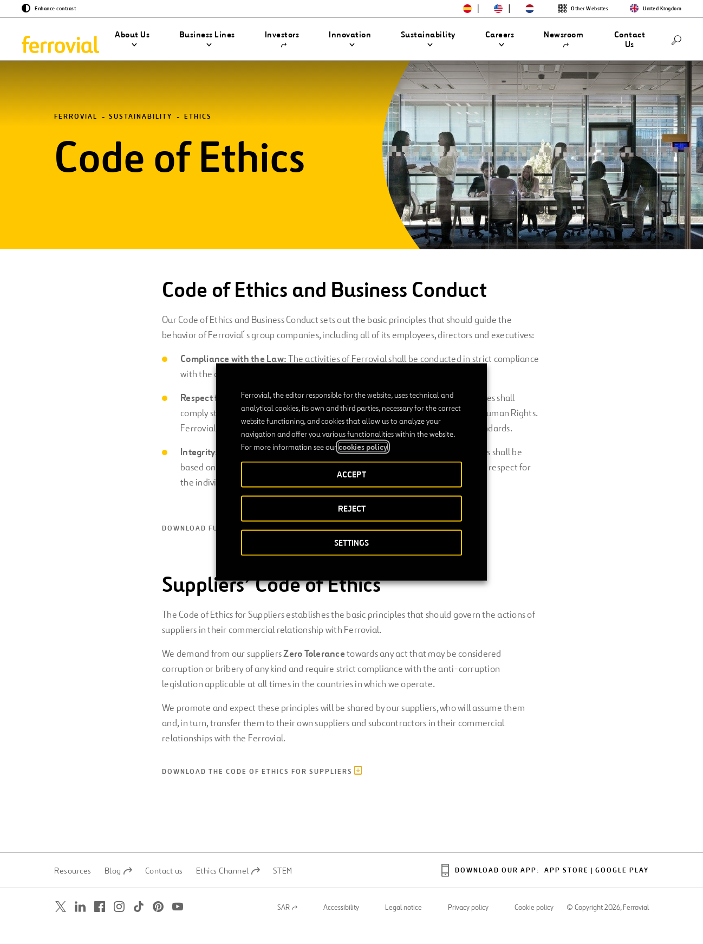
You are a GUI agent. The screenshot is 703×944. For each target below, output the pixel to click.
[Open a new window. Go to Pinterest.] (158, 923)
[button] (132, 39)
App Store (566, 888)
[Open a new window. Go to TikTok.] (138, 923)
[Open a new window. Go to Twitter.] (60, 923)
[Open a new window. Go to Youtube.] (177, 923)
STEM (282, 888)
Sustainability (140, 134)
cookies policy (363, 447)
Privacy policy (468, 924)
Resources (73, 888)
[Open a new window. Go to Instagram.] (119, 923)
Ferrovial (75, 134)
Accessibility (341, 924)
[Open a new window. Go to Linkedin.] (80, 923)
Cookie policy (534, 924)
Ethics (198, 134)
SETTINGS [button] (351, 542)
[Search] (676, 39)
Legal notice (403, 924)
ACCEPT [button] (351, 474)
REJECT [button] (352, 508)
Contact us (164, 888)
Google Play (622, 888)
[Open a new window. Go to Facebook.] (99, 923)
